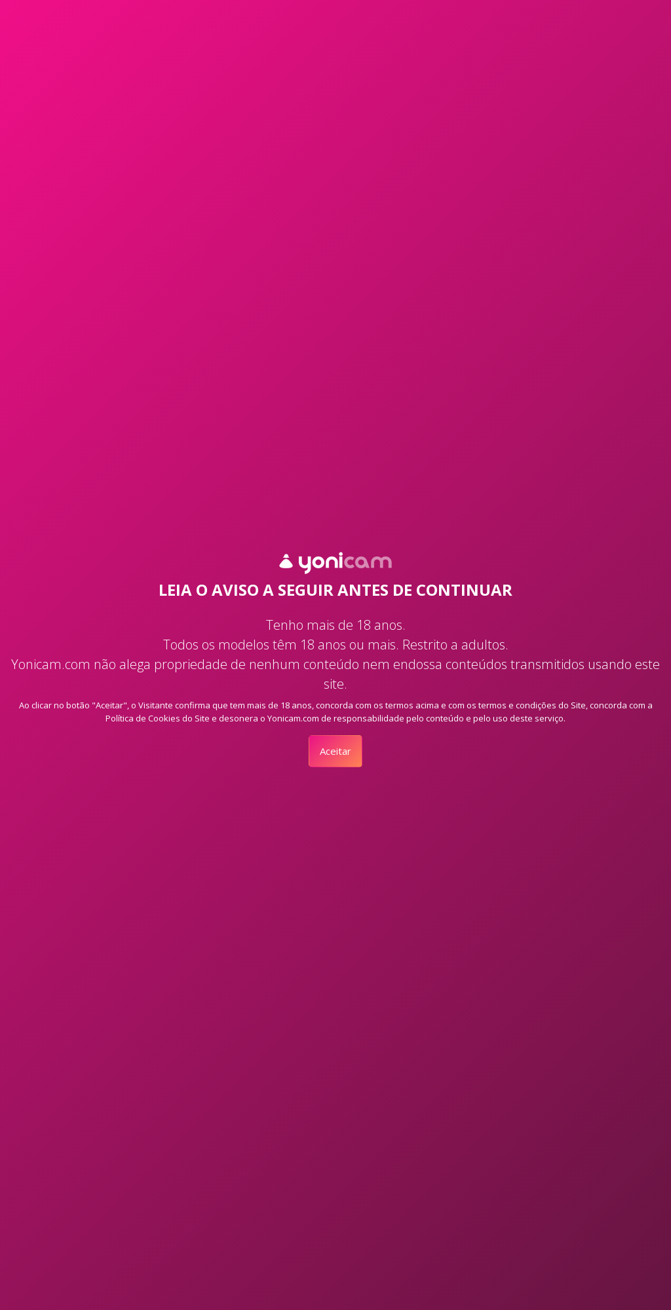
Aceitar (335, 750)
